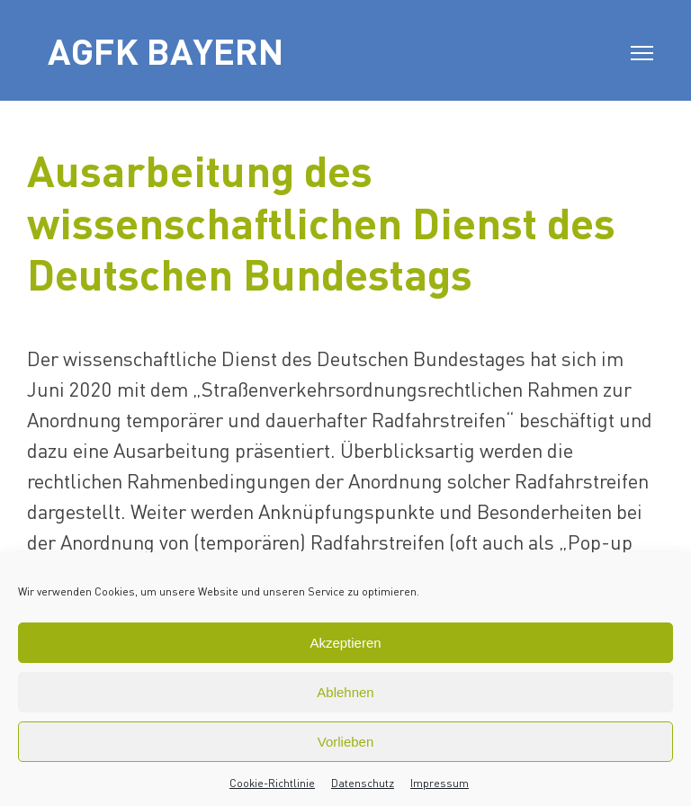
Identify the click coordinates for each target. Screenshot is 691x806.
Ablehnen (345, 692)
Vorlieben (346, 741)
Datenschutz (362, 783)
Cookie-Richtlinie (272, 783)
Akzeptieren (345, 642)
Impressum (439, 783)
